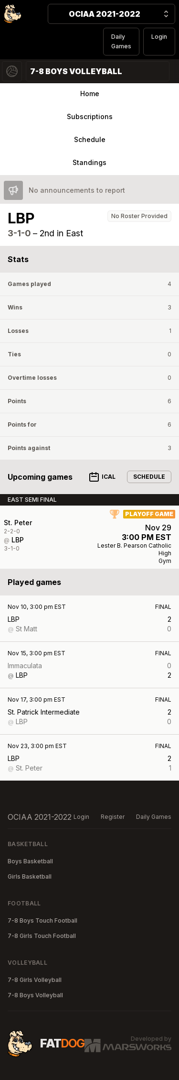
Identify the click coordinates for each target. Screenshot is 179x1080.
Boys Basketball (30, 861)
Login (159, 36)
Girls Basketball (30, 876)
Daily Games (121, 41)
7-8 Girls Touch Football (42, 935)
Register (113, 816)
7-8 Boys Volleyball (35, 995)
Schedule (89, 139)
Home (89, 93)
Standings (89, 162)
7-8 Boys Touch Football (42, 920)
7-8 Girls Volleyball (35, 979)
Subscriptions (90, 116)
